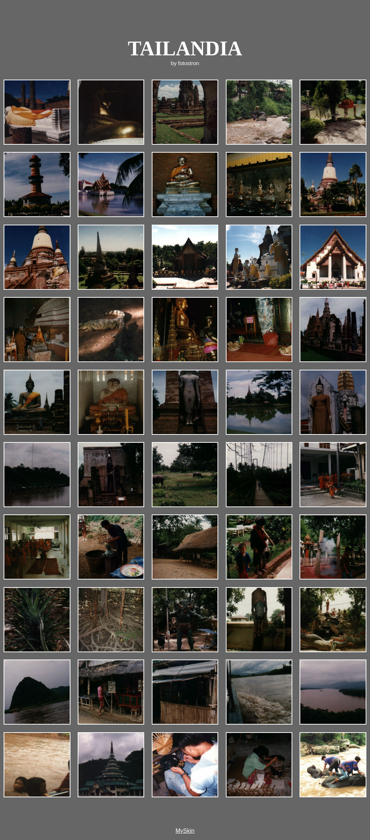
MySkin (185, 831)
